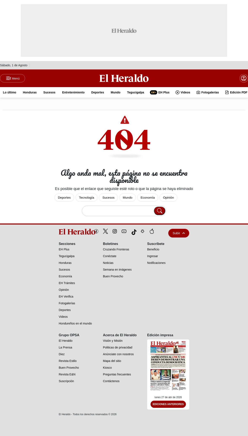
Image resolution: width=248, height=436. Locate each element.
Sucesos (108, 197)
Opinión (168, 197)
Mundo (127, 197)
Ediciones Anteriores (168, 404)
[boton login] (244, 78)
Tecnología (86, 197)
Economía (148, 197)
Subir (179, 233)
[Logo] (124, 78)
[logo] (67, 232)
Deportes (64, 197)
